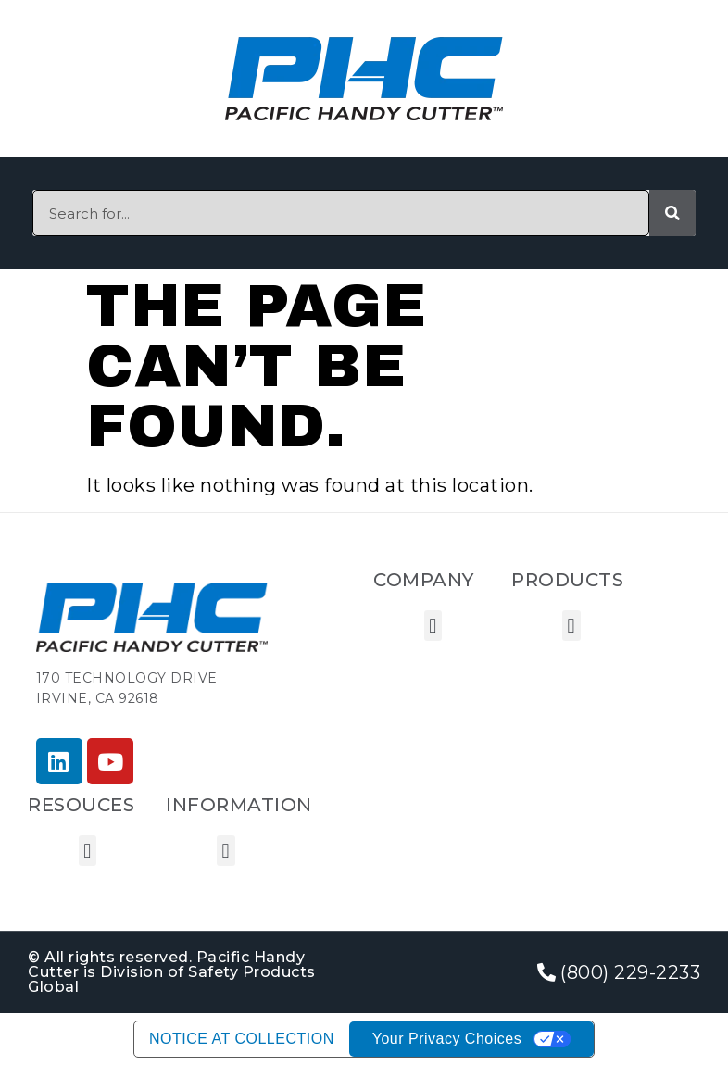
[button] (433, 625)
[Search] (672, 213)
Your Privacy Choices (446, 1038)
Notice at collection (241, 1038)
